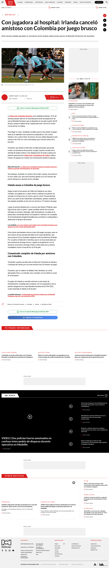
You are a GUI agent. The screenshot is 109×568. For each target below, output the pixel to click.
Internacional (29, 2)
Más (102, 395)
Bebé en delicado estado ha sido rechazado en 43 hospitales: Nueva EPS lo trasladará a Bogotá (94, 442)
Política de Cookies (63, 564)
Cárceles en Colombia (78, 147)
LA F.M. (56, 550)
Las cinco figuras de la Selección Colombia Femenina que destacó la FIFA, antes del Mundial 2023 (32, 226)
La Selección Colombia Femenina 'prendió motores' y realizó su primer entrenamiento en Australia (32, 168)
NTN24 (56, 544)
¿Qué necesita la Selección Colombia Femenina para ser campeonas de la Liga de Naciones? (91, 356)
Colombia (20, 2)
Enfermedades (6, 502)
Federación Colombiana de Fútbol (36, 155)
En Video (10, 395)
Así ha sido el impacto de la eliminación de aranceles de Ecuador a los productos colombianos (94, 404)
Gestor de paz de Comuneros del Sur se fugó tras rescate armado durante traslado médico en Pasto (85, 117)
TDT (64, 544)
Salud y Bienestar (50, 2)
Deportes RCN (39, 2)
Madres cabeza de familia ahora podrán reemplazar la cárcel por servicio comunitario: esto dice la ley (84, 151)
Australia (29, 304)
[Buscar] (106, 2)
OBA (37, 554)
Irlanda (37, 304)
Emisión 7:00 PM (101, 8)
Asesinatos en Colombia (79, 135)
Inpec (73, 113)
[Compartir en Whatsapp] (104, 29)
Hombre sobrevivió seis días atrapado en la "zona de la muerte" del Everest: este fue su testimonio (19, 505)
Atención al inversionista (24, 557)
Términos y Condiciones (77, 564)
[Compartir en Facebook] (104, 20)
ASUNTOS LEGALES (76, 546)
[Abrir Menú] (3, 2)
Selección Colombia (78, 125)
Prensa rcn (24, 554)
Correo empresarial (26, 552)
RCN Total (57, 546)
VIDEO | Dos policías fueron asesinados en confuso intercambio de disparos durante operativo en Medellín (83, 140)
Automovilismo (73, 101)
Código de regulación (27, 550)
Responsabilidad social (27, 544)
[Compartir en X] (104, 25)
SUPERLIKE (93, 548)
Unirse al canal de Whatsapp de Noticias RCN (33, 108)
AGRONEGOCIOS (76, 548)
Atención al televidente (27, 547)
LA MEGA (57, 556)
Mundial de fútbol (46, 304)
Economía (60, 2)
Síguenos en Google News (33, 317)
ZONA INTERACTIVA (96, 546)
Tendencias (68, 2)
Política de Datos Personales (49, 564)
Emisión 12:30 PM (53, 8)
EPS (85, 481)
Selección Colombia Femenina (15, 304)
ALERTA (57, 552)
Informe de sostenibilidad (40, 548)
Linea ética (39, 552)
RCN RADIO (57, 548)
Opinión (75, 2)
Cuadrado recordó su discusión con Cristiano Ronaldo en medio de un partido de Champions (17, 356)
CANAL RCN (99, 2)
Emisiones (7, 7)
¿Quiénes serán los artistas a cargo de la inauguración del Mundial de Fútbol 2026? (95, 499)
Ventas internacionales (43, 550)
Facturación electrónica (39, 544)
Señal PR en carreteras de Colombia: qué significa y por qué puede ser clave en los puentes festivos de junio (81, 105)
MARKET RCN (94, 550)
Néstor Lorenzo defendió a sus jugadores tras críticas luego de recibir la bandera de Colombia (85, 128)
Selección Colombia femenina (21, 116)
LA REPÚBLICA (75, 544)
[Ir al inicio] (10, 3)
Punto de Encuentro (85, 2)
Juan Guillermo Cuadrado (9, 352)
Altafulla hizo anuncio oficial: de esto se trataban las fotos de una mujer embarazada (93, 417)
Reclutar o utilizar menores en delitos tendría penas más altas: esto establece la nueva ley (94, 429)
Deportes (10, 15)
